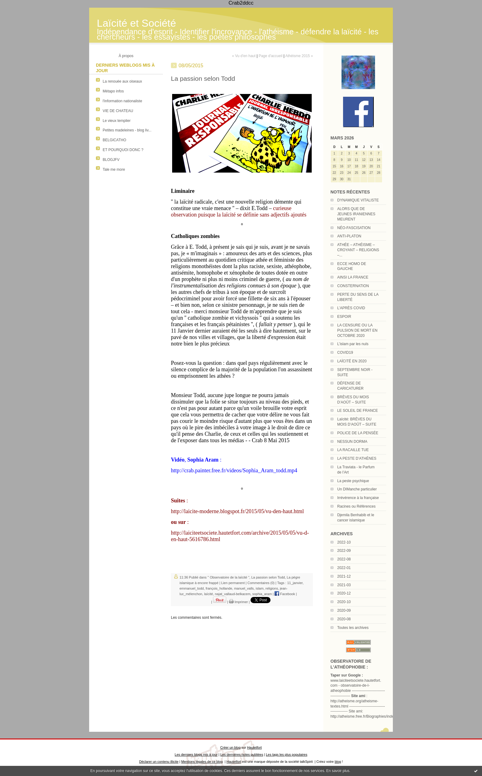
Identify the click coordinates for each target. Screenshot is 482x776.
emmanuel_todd (192, 588)
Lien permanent (233, 583)
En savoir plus (337, 771)
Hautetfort (254, 747)
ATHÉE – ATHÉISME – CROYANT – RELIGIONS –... (358, 250)
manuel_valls (244, 588)
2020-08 (344, 619)
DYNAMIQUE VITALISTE (358, 200)
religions (272, 588)
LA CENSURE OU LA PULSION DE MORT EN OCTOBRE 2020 (357, 330)
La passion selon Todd (268, 577)
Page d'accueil (270, 56)
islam (260, 588)
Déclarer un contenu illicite (159, 761)
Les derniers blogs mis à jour (196, 754)
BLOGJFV (111, 160)
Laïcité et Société (136, 23)
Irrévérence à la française (358, 498)
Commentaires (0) (261, 583)
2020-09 (344, 610)
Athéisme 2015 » (299, 56)
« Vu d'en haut (244, 56)
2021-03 (344, 585)
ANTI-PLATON (349, 236)
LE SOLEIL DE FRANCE (357, 410)
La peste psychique (353, 481)
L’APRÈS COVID (351, 308)
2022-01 (344, 568)
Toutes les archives (353, 628)
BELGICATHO (114, 140)
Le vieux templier (117, 121)
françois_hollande (219, 588)
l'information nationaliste (122, 101)
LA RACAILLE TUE (353, 450)
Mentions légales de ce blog (202, 761)
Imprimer (238, 602)
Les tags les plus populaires (286, 754)
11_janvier (294, 583)
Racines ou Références (356, 506)
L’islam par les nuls (352, 344)
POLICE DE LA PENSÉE (357, 433)
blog (338, 761)
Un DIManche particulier (357, 489)
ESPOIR (344, 316)
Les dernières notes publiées (241, 754)
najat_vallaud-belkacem (233, 594)
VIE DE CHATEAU (118, 111)
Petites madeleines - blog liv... (127, 130)
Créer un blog (230, 747)
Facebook (285, 594)
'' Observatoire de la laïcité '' (228, 577)
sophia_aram (262, 594)
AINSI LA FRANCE (352, 277)
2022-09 (344, 550)
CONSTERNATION (353, 286)
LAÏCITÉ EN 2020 (351, 361)
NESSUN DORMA (352, 441)
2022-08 (344, 559)
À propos (126, 56)
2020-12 (344, 593)
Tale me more (114, 169)
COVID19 (345, 352)
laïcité (208, 594)
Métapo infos (113, 91)
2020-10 (344, 602)
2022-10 (344, 542)
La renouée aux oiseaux (122, 81)
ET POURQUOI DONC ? (123, 150)
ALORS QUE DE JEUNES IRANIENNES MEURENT (356, 214)
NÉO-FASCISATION (353, 228)
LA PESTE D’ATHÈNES (356, 458)
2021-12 (344, 576)
